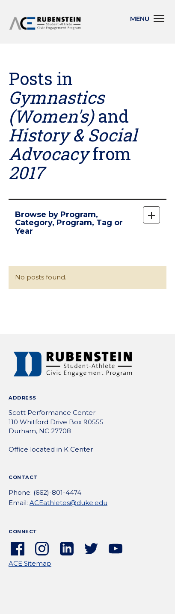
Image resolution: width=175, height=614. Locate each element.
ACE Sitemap (30, 563)
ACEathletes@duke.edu (68, 503)
